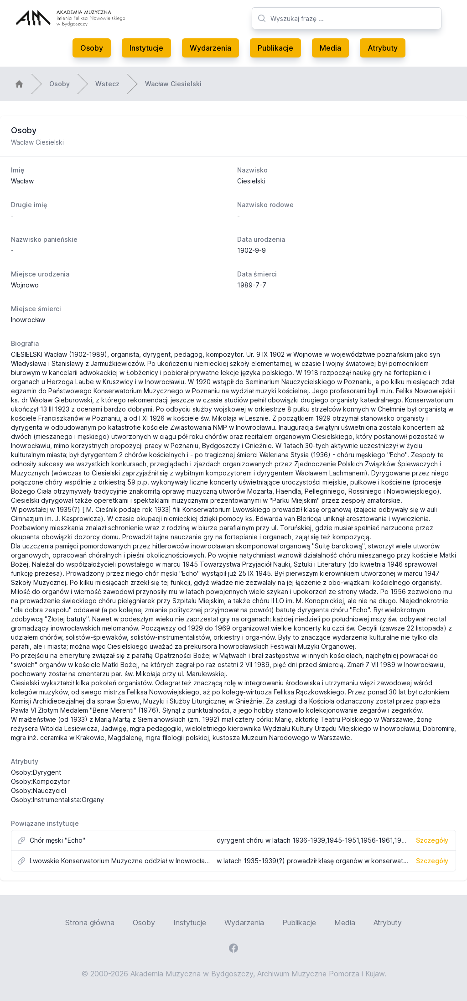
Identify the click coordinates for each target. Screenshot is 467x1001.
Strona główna (89, 922)
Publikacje (275, 47)
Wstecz (107, 84)
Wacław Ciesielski (173, 84)
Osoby (91, 47)
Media (330, 47)
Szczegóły (432, 840)
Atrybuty (383, 47)
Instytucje (146, 47)
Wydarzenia (210, 47)
